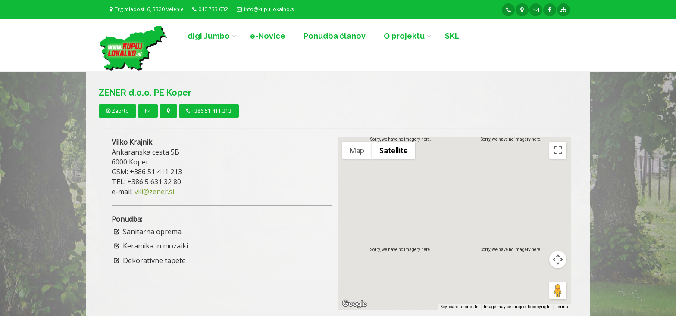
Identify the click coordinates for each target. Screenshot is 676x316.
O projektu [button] (404, 35)
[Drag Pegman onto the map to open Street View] (557, 290)
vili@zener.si (154, 191)
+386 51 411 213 (209, 111)
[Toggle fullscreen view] (557, 150)
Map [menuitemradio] (357, 150)
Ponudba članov (335, 35)
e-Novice (267, 35)
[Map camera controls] (557, 259)
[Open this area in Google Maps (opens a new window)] (354, 304)
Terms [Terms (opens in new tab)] (562, 306)
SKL (452, 35)
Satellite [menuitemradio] (393, 150)
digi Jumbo (209, 35)
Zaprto (117, 111)
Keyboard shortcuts (459, 306)
